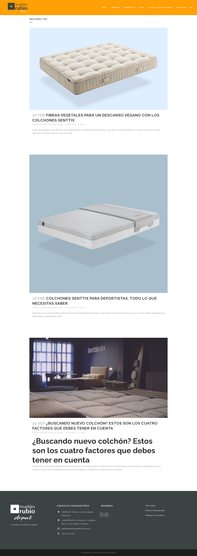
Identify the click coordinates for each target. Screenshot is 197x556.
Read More (40, 141)
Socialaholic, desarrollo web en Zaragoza (98, 552)
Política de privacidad (155, 510)
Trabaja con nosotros (154, 515)
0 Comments (70, 124)
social (59, 124)
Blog (52, 124)
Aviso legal (150, 505)
